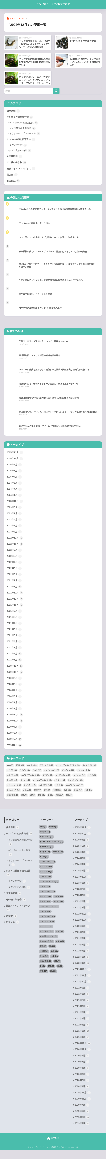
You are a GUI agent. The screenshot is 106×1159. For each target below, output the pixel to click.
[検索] (56, 91)
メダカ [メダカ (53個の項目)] (27, 795)
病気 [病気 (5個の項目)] (24, 800)
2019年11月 (15, 725)
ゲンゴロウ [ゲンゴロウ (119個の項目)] (68, 775)
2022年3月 (14, 576)
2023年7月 (14, 515)
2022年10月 (15, 546)
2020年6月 (14, 682)
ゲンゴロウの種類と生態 (23, 123)
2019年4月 (14, 750)
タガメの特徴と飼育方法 (22, 139)
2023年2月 (14, 533)
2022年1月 (14, 589)
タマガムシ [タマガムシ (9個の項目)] (12, 785)
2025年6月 (14, 465)
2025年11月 (15, 453)
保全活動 (13, 110)
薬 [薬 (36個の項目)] (50, 800)
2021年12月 (15, 595)
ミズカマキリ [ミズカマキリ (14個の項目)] (13, 795)
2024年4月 (14, 490)
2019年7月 (14, 731)
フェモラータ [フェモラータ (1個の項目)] (30, 790)
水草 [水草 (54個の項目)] (88, 795)
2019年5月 (14, 743)
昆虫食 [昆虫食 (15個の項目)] (78, 795)
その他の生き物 (17, 163)
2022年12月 (15, 539)
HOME (53, 1147)
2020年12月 (15, 669)
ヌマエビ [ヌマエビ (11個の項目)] (25, 785)
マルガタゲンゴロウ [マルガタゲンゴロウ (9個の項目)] (74, 790)
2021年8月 (14, 620)
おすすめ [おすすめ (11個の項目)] (32, 770)
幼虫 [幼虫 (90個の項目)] (67, 795)
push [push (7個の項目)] (10, 770)
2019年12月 (15, 719)
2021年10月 (15, 607)
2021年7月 (14, 626)
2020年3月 (14, 700)
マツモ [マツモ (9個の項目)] (59, 790)
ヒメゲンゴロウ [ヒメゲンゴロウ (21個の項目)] (75, 785)
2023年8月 (14, 508)
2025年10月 (15, 459)
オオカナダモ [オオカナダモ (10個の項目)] (89, 770)
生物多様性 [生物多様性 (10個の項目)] (12, 800)
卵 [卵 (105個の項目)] (47, 795)
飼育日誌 (13, 181)
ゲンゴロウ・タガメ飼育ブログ (53, 4)
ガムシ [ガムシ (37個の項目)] (37, 775)
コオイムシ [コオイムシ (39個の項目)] (12, 780)
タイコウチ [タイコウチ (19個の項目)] (79, 780)
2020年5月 (14, 688)
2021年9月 (14, 614)
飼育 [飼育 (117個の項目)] (59, 800)
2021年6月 (14, 632)
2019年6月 (14, 737)
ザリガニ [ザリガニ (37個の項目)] (48, 780)
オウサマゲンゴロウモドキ (24, 134)
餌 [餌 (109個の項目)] (69, 800)
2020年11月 (15, 675)
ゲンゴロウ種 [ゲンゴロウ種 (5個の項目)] (83, 775)
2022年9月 (14, 552)
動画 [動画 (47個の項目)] (37, 795)
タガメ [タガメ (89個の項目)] (92, 780)
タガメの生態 (18, 145)
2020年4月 (14, 694)
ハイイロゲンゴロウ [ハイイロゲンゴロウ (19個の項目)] (42, 785)
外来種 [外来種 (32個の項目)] (57, 795)
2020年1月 (14, 713)
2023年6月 (14, 521)
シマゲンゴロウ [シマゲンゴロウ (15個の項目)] (63, 780)
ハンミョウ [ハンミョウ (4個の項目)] (60, 785)
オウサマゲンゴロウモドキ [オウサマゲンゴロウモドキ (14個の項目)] (68, 770)
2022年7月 (14, 564)
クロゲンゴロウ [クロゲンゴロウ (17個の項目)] (51, 775)
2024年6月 (14, 484)
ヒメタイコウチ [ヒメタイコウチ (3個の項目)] (14, 790)
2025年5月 (14, 471)
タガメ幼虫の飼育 (20, 151)
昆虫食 (12, 175)
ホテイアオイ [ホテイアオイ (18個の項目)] (45, 790)
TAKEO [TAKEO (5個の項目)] (20, 770)
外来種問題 (15, 156)
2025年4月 (14, 477)
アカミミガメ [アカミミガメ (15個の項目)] (46, 770)
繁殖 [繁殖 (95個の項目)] (41, 800)
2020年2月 (14, 706)
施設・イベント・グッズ (22, 169)
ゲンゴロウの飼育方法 (21, 117)
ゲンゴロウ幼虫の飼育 (22, 128)
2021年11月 (15, 601)
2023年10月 (15, 502)
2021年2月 (14, 657)
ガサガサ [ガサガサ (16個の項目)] (25, 775)
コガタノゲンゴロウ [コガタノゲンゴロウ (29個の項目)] (30, 780)
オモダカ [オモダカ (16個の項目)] (12, 775)
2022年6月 (14, 570)
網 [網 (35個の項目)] (32, 800)
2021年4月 (14, 644)
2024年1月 (14, 496)
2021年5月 (14, 638)
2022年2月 (14, 583)
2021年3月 (14, 651)
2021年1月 (14, 663)
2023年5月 (14, 527)
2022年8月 (14, 558)
